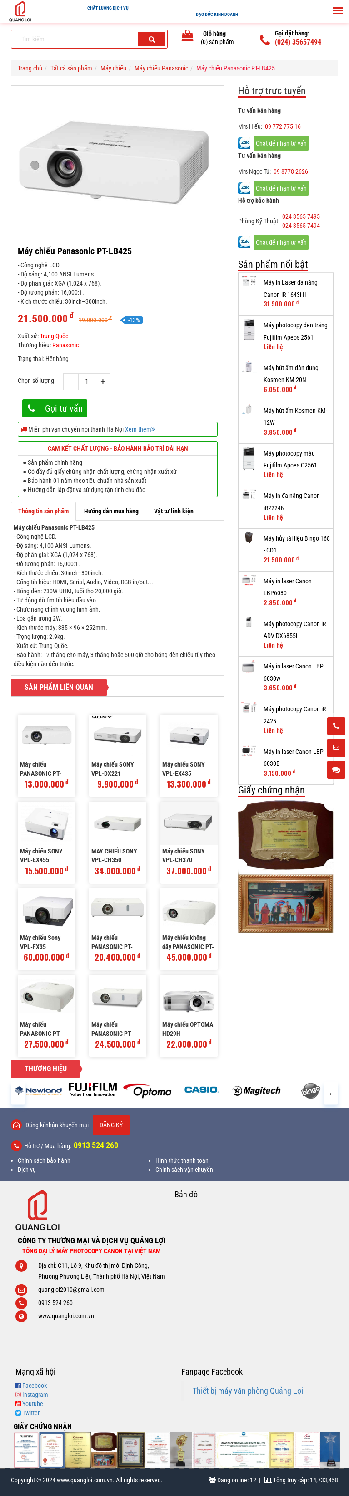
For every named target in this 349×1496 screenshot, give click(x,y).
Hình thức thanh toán (182, 1160)
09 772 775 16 (283, 126)
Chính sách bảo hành (44, 1160)
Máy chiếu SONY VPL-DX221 (112, 769)
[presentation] (18, 1092)
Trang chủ (30, 68)
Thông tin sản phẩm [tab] (43, 511)
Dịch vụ (27, 1169)
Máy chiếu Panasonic (161, 68)
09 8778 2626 (291, 171)
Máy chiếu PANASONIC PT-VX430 (112, 1030)
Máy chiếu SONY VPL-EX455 (41, 856)
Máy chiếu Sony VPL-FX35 (40, 942)
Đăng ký (111, 1125)
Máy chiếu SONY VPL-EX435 (183, 769)
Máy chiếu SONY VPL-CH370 (183, 856)
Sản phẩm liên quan (59, 687)
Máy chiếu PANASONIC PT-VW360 (112, 943)
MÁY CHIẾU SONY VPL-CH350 (114, 856)
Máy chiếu (113, 68)
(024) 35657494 (298, 42)
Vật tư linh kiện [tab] (174, 511)
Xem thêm (140, 429)
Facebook (34, 1385)
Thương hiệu (46, 1068)
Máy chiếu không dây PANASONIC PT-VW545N (188, 943)
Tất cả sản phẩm (71, 68)
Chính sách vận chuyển (184, 1169)
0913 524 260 (96, 1145)
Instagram (35, 1394)
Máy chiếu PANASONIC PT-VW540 (40, 1030)
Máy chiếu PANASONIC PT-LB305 (40, 769)
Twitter (31, 1412)
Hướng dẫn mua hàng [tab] (111, 511)
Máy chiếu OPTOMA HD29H (187, 1029)
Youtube (32, 1403)
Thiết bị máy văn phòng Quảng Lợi (248, 1391)
